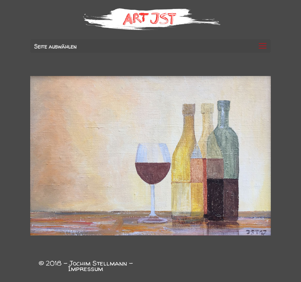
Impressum (85, 268)
